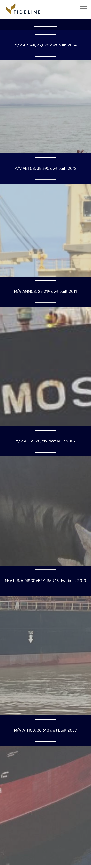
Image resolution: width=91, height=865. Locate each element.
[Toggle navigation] (83, 8)
